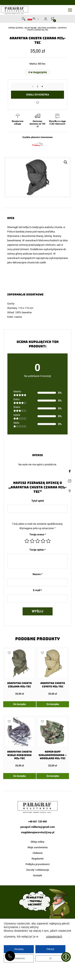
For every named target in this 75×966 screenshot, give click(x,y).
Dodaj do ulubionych (38, 103)
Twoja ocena (37, 534)
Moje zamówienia (38, 847)
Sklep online (30, 28)
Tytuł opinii (37, 500)
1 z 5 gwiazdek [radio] (26, 541)
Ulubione (38, 852)
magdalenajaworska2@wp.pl (37, 832)
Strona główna (15, 28)
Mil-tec (42, 63)
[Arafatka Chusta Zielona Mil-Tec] (19, 672)
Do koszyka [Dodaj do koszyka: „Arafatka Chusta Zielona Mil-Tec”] (19, 704)
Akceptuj (18, 949)
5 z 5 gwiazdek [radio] (48, 541)
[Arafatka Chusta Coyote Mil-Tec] (52, 672)
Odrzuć (50, 949)
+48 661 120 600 (10, 956)
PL (31, 19)
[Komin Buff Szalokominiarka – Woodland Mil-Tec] (52, 742)
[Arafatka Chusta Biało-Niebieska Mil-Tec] (19, 742)
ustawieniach (54, 936)
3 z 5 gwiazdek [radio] (37, 541)
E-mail (37, 590)
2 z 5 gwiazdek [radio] (32, 541)
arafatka (50, 231)
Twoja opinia (37, 549)
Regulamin (38, 858)
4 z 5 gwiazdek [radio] (43, 541)
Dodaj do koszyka (37, 94)
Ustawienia (19, 958)
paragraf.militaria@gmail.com (37, 826)
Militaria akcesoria (47, 28)
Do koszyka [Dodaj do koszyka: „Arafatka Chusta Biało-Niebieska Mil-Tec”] (19, 776)
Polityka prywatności (38, 864)
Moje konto (45, 19)
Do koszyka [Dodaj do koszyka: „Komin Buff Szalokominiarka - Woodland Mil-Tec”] (53, 776)
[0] (51, 18)
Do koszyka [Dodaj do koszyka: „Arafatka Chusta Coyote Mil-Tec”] (53, 704)
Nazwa (37, 574)
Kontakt (37, 875)
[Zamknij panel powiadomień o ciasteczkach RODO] (50, 958)
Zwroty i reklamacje (37, 869)
